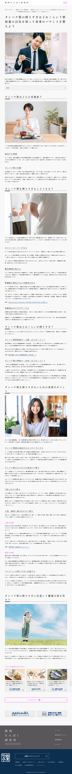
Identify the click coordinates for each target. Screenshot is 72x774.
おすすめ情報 (18, 765)
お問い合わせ (41, 762)
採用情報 (61, 762)
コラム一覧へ (36, 700)
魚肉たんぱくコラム (37, 9)
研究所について (61, 735)
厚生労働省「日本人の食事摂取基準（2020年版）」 (21, 354)
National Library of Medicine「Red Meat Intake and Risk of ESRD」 (27, 302)
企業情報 (17, 762)
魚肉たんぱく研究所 (22, 9)
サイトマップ (40, 765)
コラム (57, 744)
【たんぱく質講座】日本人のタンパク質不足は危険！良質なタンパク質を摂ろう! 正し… (56, 683)
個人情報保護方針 (29, 765)
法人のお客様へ (51, 762)
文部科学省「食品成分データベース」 (18, 547)
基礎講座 (58, 739)
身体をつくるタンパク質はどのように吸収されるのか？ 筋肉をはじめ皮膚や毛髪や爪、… (35, 683)
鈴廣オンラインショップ (32, 756)
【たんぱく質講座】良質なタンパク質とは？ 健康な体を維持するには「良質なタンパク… (14, 683)
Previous (2, 681)
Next (69, 681)
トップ (57, 730)
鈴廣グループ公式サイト (28, 762)
